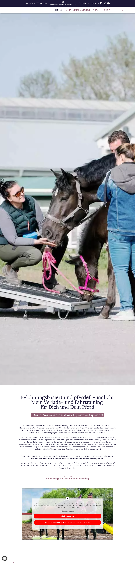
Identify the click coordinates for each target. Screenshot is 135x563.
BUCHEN (117, 10)
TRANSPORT (101, 10)
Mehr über (67, 477)
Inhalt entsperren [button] (67, 516)
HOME (59, 10)
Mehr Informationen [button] (67, 511)
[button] (36, 3)
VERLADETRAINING (78, 10)
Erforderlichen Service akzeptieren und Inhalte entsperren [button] (67, 522)
